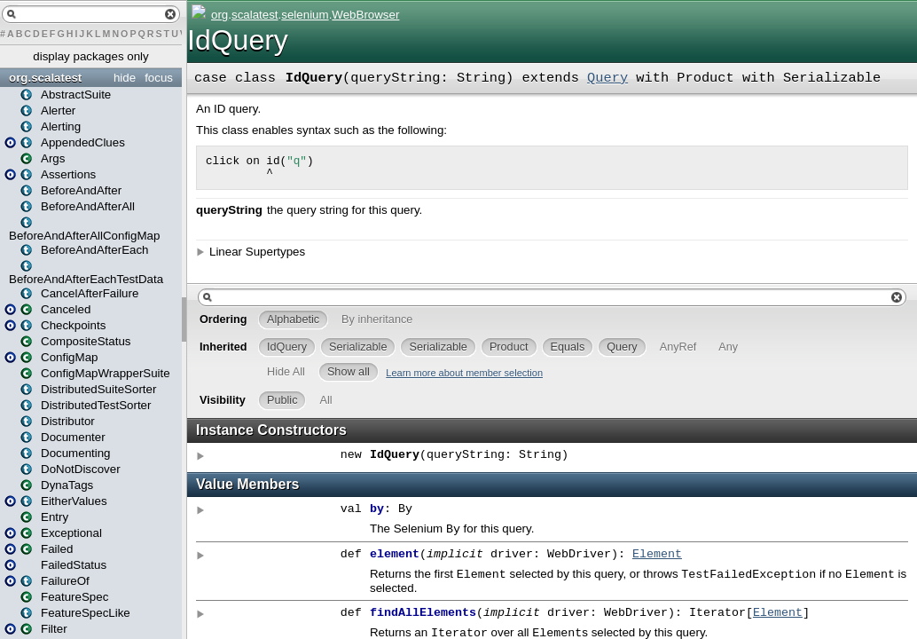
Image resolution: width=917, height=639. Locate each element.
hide (125, 77)
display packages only (90, 56)
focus (159, 77)
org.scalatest (45, 77)
